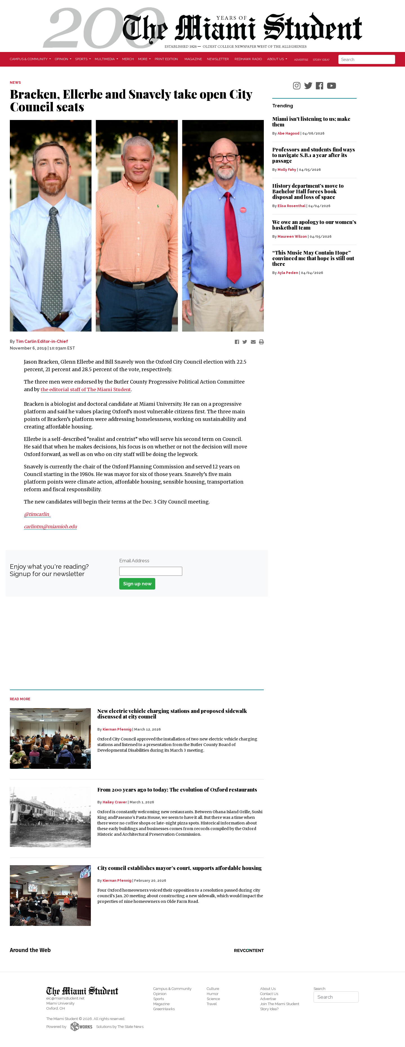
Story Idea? (321, 59)
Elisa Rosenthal (291, 206)
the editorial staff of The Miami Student (89, 389)
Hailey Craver (115, 802)
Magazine (193, 59)
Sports (158, 999)
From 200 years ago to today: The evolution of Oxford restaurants (177, 789)
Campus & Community (172, 989)
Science (213, 999)
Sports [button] (81, 59)
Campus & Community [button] (29, 59)
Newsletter (218, 59)
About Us (268, 989)
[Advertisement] (133, 643)
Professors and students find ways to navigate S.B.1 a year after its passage (313, 155)
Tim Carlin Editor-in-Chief (42, 341)
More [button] (143, 59)
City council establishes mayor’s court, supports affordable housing (179, 868)
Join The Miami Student (279, 1004)
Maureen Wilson (292, 237)
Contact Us (269, 994)
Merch (128, 59)
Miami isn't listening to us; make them (311, 121)
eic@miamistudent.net (65, 998)
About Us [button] (276, 59)
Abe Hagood (289, 133)
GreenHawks (164, 1009)
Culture (213, 989)
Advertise (301, 59)
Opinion (159, 994)
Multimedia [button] (105, 59)
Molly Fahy (287, 170)
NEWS (15, 83)
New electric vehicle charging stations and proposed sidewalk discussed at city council (172, 714)
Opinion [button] (62, 59)
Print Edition (166, 59)
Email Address (134, 560)
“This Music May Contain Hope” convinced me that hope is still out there (313, 258)
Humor (213, 994)
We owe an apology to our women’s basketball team (314, 225)
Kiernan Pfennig (117, 729)
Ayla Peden (288, 273)
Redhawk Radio (248, 59)
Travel (212, 1004)
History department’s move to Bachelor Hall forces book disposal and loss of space (308, 191)
